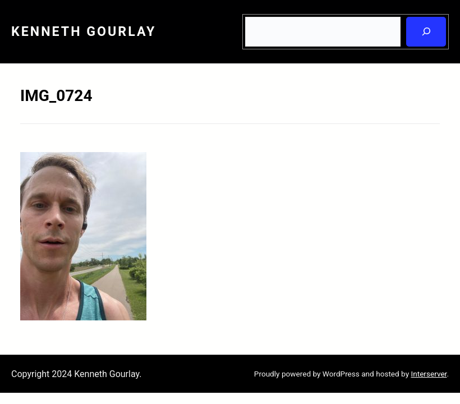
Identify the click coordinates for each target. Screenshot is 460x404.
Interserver (429, 373)
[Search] (426, 32)
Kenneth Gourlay (83, 31)
